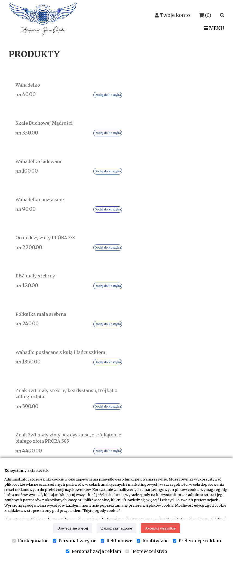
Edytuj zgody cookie (107, 401)
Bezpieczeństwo (146, 551)
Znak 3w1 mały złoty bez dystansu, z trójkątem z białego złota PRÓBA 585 (89, 237)
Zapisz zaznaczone (116, 528)
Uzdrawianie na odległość (185, 370)
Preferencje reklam (197, 541)
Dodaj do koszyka (45, 116)
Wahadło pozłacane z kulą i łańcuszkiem (194, 160)
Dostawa (94, 368)
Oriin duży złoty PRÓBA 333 (32, 157)
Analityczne (152, 541)
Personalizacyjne (74, 541)
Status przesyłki (103, 359)
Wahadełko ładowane (138, 90)
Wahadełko (30, 87)
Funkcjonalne (30, 541)
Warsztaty (168, 395)
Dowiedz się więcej (72, 528)
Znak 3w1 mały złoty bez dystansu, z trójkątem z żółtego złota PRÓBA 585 (143, 237)
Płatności (95, 393)
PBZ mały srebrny (82, 153)
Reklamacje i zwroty (107, 384)
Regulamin (97, 376)
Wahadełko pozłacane (192, 90)
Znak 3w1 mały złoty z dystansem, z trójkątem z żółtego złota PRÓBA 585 (196, 237)
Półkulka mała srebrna (142, 153)
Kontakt (27, 437)
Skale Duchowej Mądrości (82, 93)
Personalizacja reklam (93, 551)
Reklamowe (116, 541)
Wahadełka (169, 378)
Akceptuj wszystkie (160, 528)
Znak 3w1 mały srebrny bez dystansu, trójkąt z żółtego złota (35, 234)
